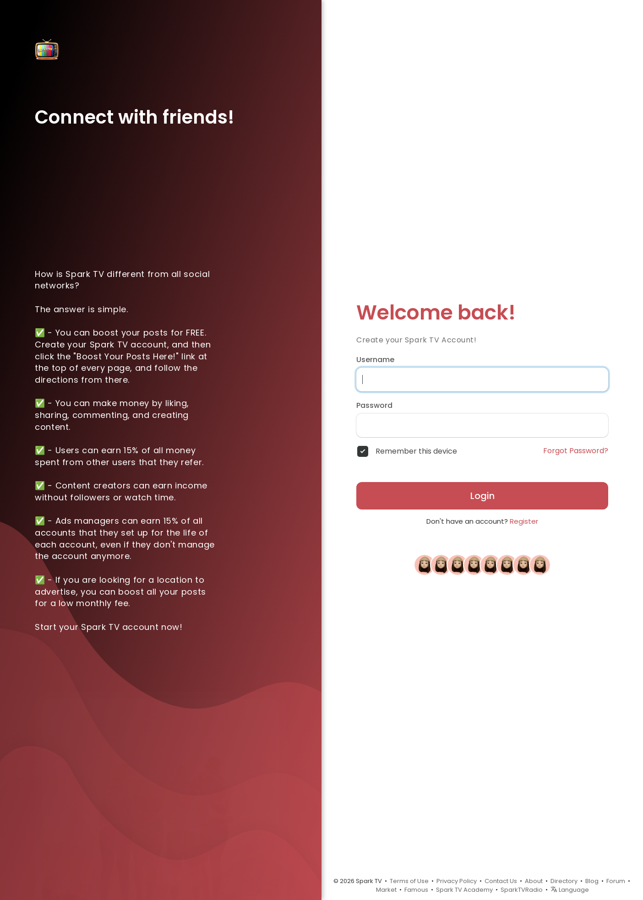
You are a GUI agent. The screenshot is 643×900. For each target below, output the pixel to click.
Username (375, 360)
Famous (416, 889)
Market (386, 889)
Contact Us (501, 881)
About (534, 881)
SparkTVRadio (522, 889)
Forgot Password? (575, 451)
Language (569, 889)
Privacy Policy (456, 881)
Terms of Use (409, 881)
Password (374, 406)
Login (482, 495)
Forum (615, 881)
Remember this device (416, 451)
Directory (564, 881)
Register (524, 521)
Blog (592, 881)
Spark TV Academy (464, 889)
